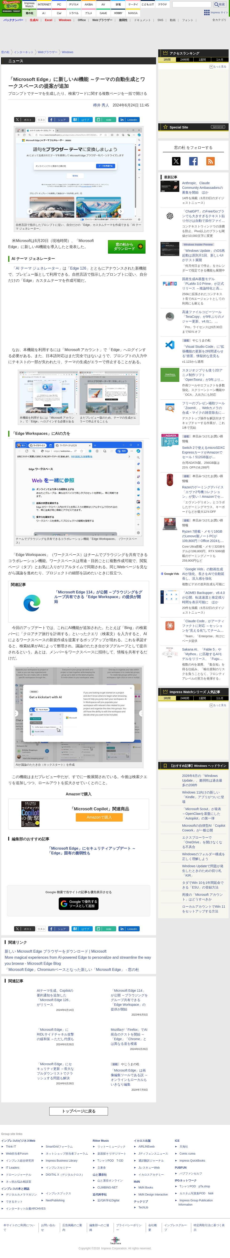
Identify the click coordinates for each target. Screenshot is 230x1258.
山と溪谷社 (100, 1174)
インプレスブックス (58, 1193)
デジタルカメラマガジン (21, 1194)
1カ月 (220, 59)
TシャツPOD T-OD (110, 1160)
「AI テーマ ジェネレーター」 (37, 268)
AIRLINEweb (146, 1146)
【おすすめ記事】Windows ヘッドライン (198, 766)
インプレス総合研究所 (20, 1160)
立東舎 (101, 1167)
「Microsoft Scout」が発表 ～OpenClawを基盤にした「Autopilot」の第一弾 (201, 813)
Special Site (179, 127)
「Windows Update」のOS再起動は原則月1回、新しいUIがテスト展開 (203, 255)
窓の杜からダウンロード (128, 247)
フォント (187, 20)
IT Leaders (12, 1167)
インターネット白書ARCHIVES (26, 1208)
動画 (173, 20)
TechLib (143, 1207)
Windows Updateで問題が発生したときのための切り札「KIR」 (202, 870)
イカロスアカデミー (151, 1174)
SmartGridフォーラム (59, 1146)
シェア (62, 119)
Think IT (11, 1146)
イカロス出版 (142, 1140)
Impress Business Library (61, 1160)
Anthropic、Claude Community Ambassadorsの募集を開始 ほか (202, 187)
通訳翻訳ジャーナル (151, 1160)
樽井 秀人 (101, 105)
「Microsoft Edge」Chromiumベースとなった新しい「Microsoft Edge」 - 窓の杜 (72, 970)
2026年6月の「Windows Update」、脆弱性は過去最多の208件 (202, 780)
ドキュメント (142, 20)
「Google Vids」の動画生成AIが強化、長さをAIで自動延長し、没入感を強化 (203, 573)
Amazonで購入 (99, 817)
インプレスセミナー (58, 1167)
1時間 (167, 59)
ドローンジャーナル (18, 1174)
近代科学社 (100, 1194)
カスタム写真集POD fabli (196, 1193)
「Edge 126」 (78, 268)
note (108, 119)
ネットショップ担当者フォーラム (67, 1153)
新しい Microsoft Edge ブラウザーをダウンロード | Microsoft (56, 951)
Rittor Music (101, 1140)
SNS (160, 20)
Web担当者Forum (17, 1153)
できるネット (14, 1201)
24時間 (184, 59)
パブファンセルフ (191, 1173)
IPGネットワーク (186, 1180)
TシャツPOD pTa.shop (195, 1186)
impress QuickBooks (192, 1160)
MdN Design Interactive (153, 1194)
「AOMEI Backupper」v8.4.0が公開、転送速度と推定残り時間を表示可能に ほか (203, 597)
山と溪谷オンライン (110, 1180)
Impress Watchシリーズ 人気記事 (195, 692)
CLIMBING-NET (107, 1187)
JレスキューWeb (149, 1167)
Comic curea (187, 1153)
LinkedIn (132, 119)
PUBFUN (181, 1167)
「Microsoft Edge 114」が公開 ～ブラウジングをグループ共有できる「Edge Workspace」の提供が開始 (98, 596)
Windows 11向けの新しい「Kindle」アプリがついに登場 (203, 797)
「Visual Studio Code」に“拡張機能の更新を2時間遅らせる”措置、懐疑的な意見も (203, 351)
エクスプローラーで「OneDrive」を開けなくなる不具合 (202, 842)
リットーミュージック (111, 1146)
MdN (137, 1181)
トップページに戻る (79, 1111)
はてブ (85, 119)
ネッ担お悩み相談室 (18, 1181)
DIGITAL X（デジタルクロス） (65, 1174)
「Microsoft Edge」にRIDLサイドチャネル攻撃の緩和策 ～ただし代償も (55, 1034)
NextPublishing (55, 1200)
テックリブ (141, 1201)
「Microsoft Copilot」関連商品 (99, 809)
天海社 (184, 1146)
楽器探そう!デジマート (111, 1153)
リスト (41, 119)
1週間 (202, 59)
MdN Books (145, 1187)
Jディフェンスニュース (153, 1153)
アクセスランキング (184, 53)
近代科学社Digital (108, 1200)
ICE (177, 1140)
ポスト (28, 119)
